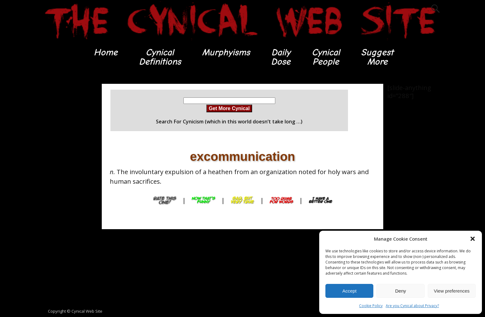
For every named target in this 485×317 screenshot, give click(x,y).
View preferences (452, 290)
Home (106, 52)
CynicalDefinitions (160, 57)
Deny (400, 290)
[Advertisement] (66, 176)
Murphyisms (226, 52)
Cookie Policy (371, 305)
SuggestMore (377, 57)
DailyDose (280, 57)
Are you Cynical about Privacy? (412, 305)
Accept (349, 290)
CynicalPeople (326, 57)
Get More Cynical (229, 108)
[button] (473, 239)
